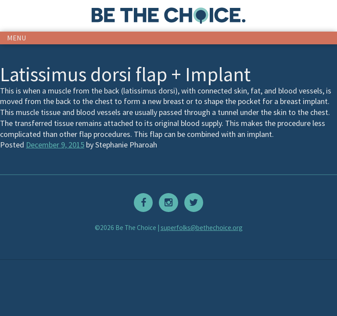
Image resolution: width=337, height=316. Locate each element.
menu (16, 37)
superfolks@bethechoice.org (202, 227)
